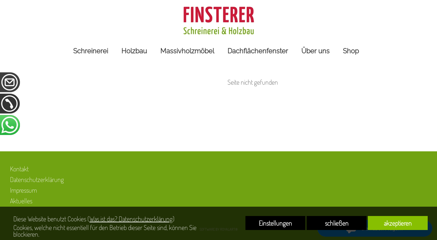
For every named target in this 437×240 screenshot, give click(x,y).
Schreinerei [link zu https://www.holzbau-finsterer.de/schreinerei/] (90, 51)
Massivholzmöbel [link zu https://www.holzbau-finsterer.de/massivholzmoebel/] (187, 51)
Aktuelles (21, 200)
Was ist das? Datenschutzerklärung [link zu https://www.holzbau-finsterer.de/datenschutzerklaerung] (131, 218)
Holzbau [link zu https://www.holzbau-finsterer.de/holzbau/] (134, 51)
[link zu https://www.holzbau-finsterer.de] (218, 20)
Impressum (23, 190)
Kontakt (19, 168)
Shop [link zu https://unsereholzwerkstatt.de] (351, 51)
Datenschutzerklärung (37, 179)
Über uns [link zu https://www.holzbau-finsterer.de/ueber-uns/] (315, 51)
